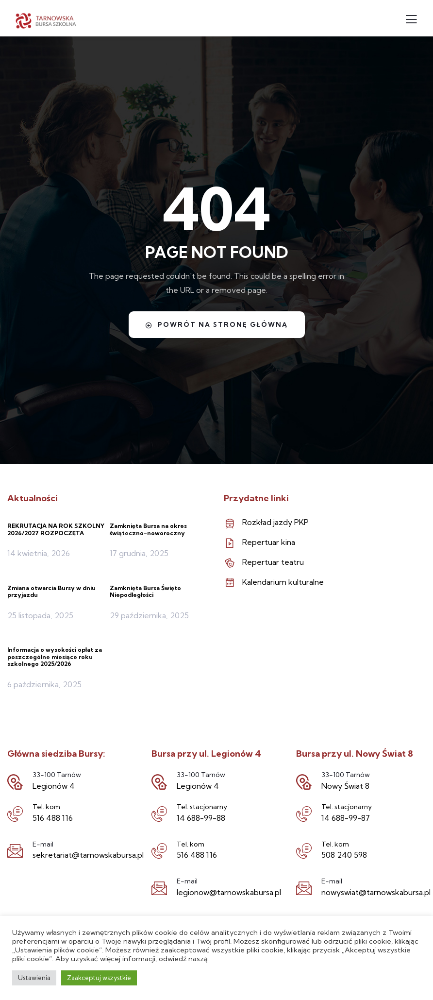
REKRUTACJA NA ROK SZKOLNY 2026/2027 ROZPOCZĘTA (55, 529)
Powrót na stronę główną (217, 325)
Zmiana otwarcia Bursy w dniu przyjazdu (51, 591)
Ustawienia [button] (34, 978)
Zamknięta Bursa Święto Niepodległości (145, 591)
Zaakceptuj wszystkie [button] (99, 978)
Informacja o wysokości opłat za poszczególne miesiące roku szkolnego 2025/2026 (54, 656)
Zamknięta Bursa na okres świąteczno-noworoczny (148, 529)
